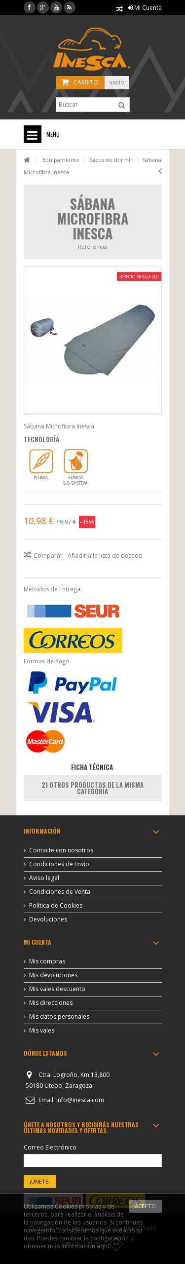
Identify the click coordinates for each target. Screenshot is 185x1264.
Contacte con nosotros (61, 850)
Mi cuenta (37, 942)
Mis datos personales (59, 1017)
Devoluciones (48, 919)
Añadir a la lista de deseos (105, 555)
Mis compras (47, 961)
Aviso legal (44, 878)
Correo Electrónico (50, 1147)
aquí (103, 1246)
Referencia (92, 246)
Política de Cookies (55, 906)
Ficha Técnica (92, 767)
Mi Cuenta (145, 7)
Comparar (48, 555)
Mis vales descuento (57, 989)
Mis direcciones (51, 1003)
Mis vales (41, 1030)
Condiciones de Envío (59, 864)
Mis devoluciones (53, 975)
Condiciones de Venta (59, 892)
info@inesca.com (80, 1100)
